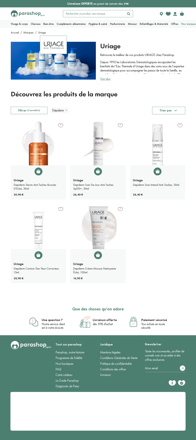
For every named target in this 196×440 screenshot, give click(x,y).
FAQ (58, 369)
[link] (181, 14)
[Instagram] (181, 383)
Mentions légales (110, 352)
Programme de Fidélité (69, 358)
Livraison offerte (105, 320)
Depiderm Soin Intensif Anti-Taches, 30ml (156, 185)
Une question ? (52, 320)
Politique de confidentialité (116, 364)
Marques (28, 32)
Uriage (19, 180)
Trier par (165, 110)
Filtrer (29, 110)
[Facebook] (172, 383)
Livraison (105, 375)
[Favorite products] (168, 14)
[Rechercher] (128, 13)
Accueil (15, 32)
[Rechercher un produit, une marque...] (93, 13)
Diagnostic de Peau (67, 386)
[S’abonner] (182, 368)
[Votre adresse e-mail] (165, 368)
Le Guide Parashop (67, 381)
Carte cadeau (64, 375)
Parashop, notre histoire (70, 352)
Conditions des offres (113, 369)
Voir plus (105, 79)
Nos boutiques (64, 364)
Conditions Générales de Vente (118, 358)
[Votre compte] (175, 14)
